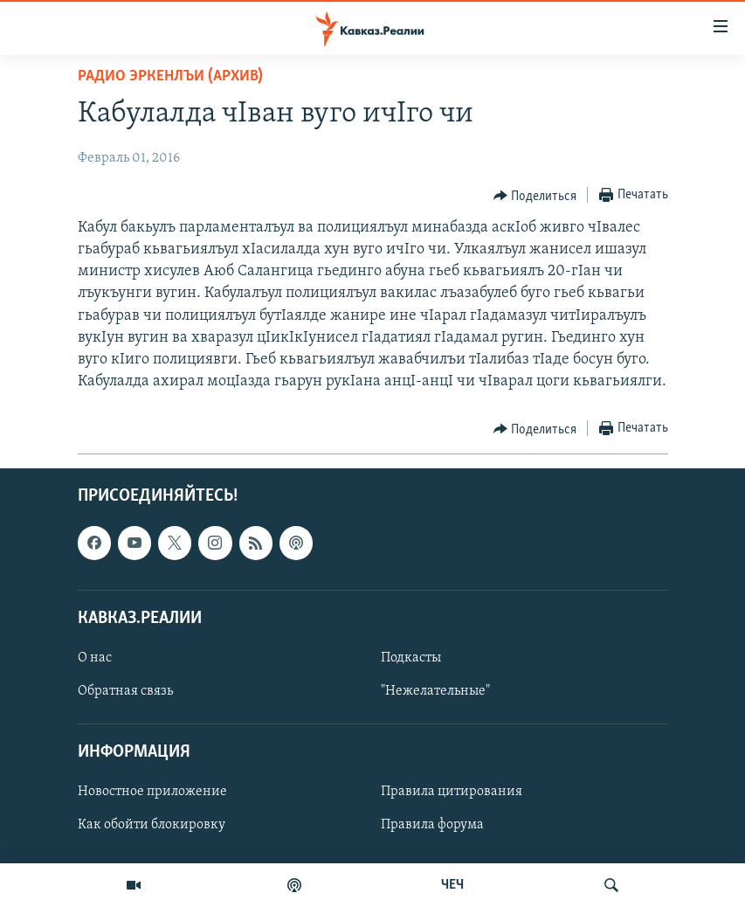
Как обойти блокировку (151, 826)
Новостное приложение (152, 793)
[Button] (535, 195)
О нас (95, 658)
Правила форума (432, 826)
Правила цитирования (451, 793)
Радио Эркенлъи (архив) (170, 76)
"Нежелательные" (435, 691)
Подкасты (411, 658)
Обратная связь (125, 691)
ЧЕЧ (452, 885)
